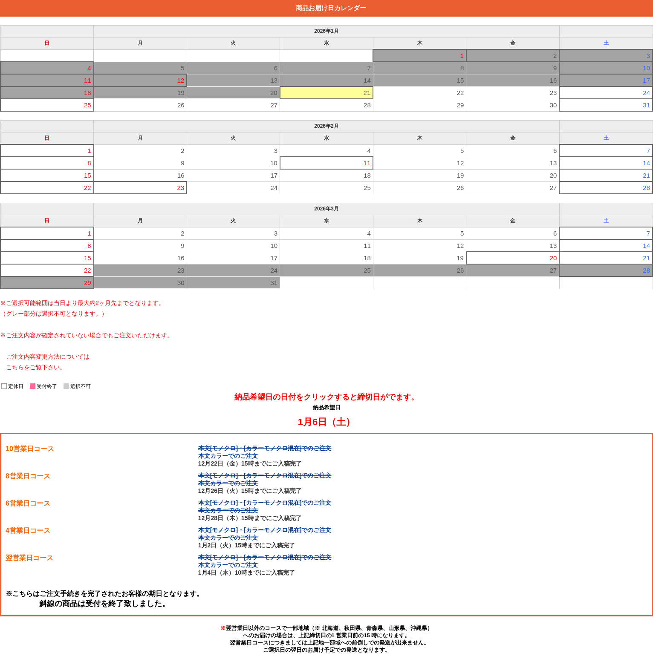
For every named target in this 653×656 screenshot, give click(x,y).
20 (553, 175)
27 (274, 105)
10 (273, 163)
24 (646, 92)
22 (460, 92)
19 (460, 175)
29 (460, 105)
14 (646, 163)
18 (367, 175)
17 (274, 175)
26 (181, 105)
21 (367, 92)
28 (367, 105)
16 (181, 175)
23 (553, 92)
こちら (15, 367)
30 (553, 105)
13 (553, 163)
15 (87, 175)
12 (460, 163)
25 (87, 105)
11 (367, 163)
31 (646, 105)
